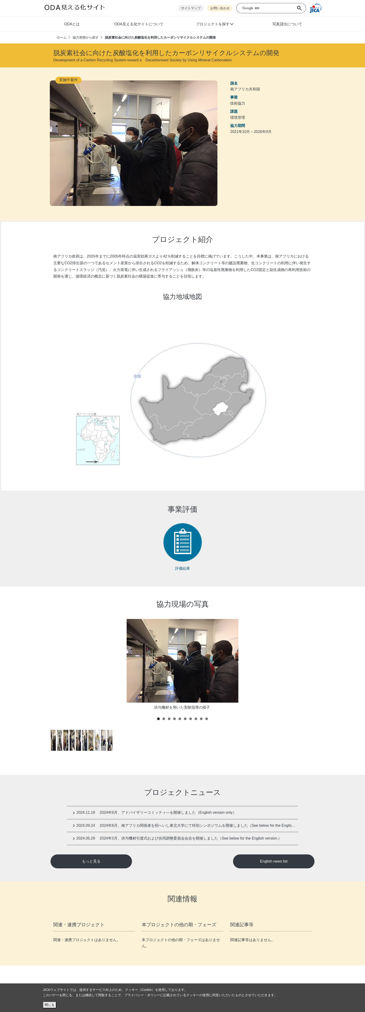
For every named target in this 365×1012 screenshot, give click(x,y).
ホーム (62, 37)
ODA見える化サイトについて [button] (138, 24)
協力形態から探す (86, 37)
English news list (273, 861)
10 (206, 719)
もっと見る (91, 861)
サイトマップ (191, 8)
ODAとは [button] (72, 24)
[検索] (268, 8)
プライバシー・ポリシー (142, 995)
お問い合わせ (220, 8)
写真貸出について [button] (287, 24)
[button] (214, 24)
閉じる (49, 1005)
